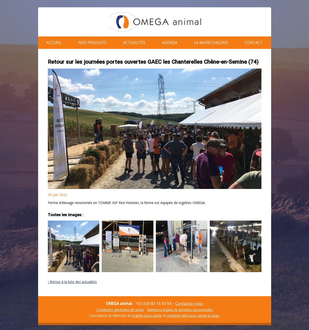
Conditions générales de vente (120, 307)
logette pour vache (147, 313)
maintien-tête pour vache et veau (193, 313)
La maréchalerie (211, 41)
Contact (254, 41)
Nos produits (92, 41)
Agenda (169, 41)
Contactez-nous (189, 301)
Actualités (134, 41)
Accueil (54, 41)
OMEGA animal (154, 22)
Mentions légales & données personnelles (180, 307)
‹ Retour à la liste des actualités (72, 279)
